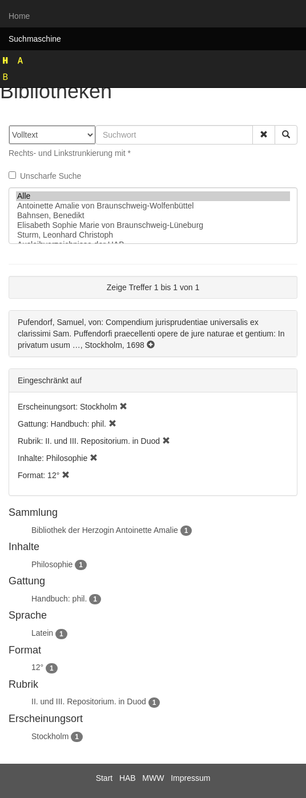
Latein (42, 632)
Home (19, 16)
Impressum (190, 778)
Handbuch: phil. (59, 598)
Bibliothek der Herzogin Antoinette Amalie (104, 530)
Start (104, 778)
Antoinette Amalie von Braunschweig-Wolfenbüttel (153, 206)
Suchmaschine (35, 38)
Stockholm (50, 736)
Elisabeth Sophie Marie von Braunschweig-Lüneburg (153, 225)
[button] (263, 135)
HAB (127, 778)
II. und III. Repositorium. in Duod (88, 701)
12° (37, 667)
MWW (153, 778)
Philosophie (52, 564)
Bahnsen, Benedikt (153, 215)
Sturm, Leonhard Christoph (153, 235)
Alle (153, 196)
